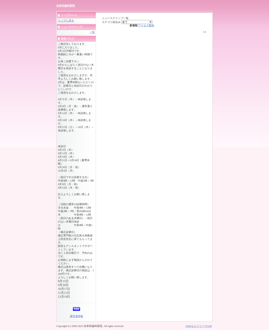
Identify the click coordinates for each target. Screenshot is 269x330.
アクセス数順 (146, 25)
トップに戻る (66, 20)
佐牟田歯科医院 (65, 5)
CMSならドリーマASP (198, 326)
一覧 (92, 32)
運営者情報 (76, 316)
